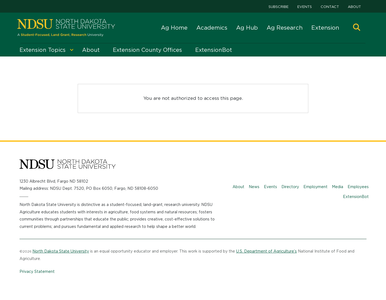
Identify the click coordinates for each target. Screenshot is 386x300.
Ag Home (174, 27)
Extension (325, 27)
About (354, 7)
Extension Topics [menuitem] (42, 50)
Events (304, 7)
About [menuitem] (91, 50)
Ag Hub (247, 27)
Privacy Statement (37, 271)
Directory (290, 187)
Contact (330, 7)
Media (337, 187)
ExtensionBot (356, 196)
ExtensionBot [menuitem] (213, 50)
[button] (356, 28)
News (254, 187)
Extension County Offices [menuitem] (147, 50)
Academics (211, 27)
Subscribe (278, 7)
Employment (315, 187)
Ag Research (285, 27)
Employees (358, 187)
